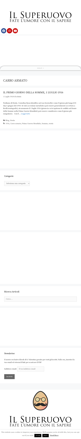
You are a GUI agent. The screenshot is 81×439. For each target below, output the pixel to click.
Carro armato (15, 123)
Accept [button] (38, 435)
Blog (7, 120)
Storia (12, 120)
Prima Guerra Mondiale (31, 123)
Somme (45, 123)
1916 (7, 123)
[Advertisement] (40, 50)
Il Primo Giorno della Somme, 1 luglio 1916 (33, 92)
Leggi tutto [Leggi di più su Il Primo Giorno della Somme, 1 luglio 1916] (25, 114)
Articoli (40, 68)
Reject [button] (45, 435)
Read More (54, 435)
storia (51, 123)
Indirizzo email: (24, 369)
